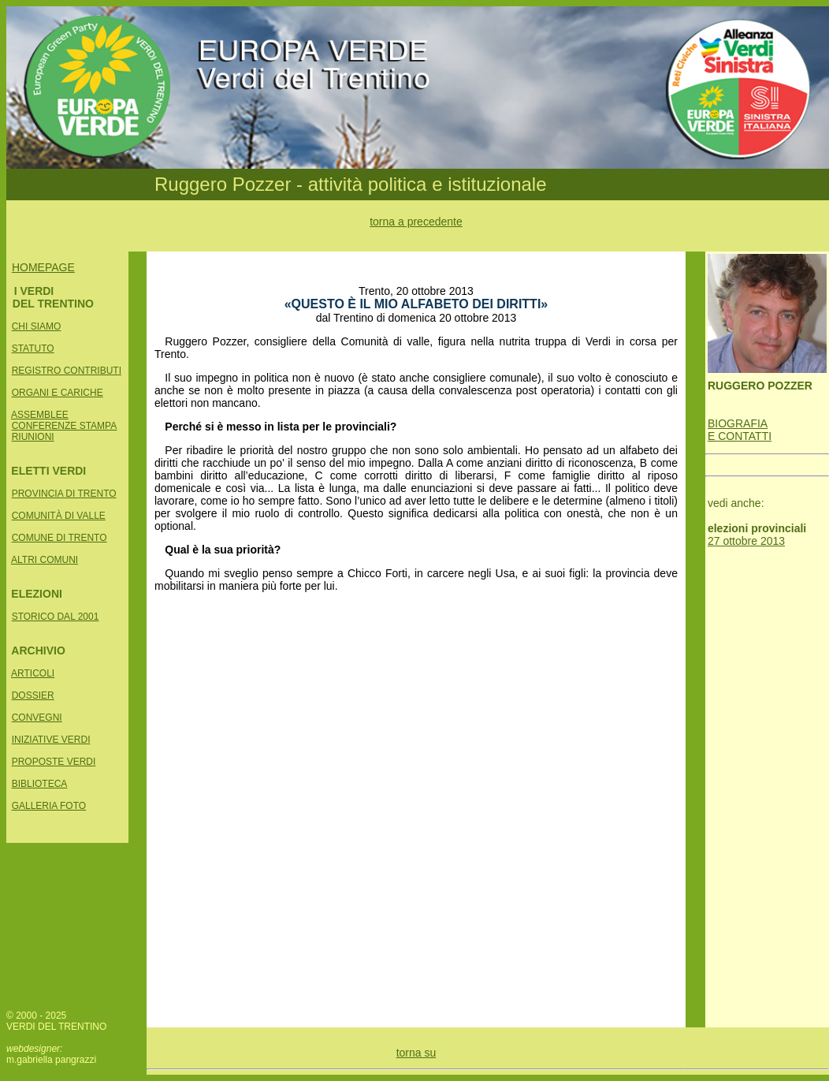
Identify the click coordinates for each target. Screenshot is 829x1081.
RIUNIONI (33, 436)
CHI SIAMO (36, 326)
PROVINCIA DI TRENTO (64, 493)
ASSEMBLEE (40, 414)
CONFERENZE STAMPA (64, 425)
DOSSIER (33, 695)
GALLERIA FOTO (49, 805)
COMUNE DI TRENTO (59, 537)
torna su (416, 1052)
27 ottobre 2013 (746, 541)
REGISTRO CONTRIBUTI (66, 370)
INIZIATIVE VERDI (51, 739)
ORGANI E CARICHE (57, 392)
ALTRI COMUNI (44, 559)
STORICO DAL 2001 (55, 616)
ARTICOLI (32, 673)
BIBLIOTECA (40, 783)
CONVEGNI (37, 717)
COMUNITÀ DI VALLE (59, 515)
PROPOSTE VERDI (54, 761)
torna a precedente (416, 221)
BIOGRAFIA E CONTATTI (739, 429)
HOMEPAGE (43, 267)
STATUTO (33, 348)
